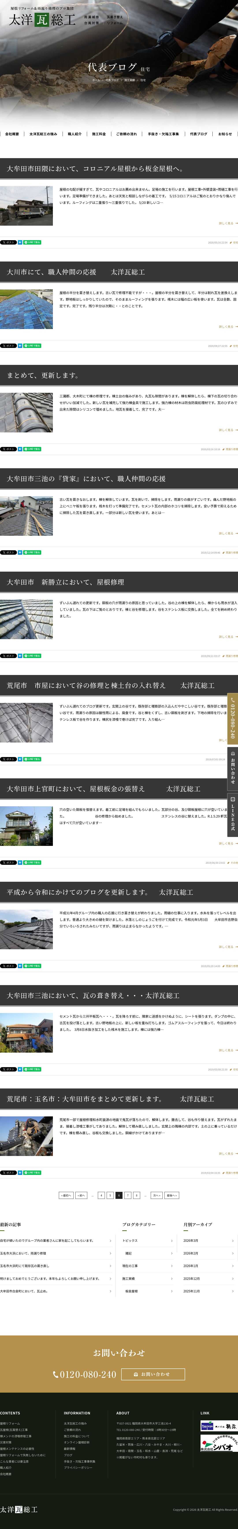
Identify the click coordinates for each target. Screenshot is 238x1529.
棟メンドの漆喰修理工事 (16, 1436)
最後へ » (172, 1195)
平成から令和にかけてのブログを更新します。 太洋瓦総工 (100, 892)
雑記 (128, 1253)
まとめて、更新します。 (44, 375)
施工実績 (128, 1278)
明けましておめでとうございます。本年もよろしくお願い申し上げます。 (50, 1278)
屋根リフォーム (10, 1423)
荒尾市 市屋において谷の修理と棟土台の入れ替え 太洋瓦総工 (111, 685)
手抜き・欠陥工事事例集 (79, 1461)
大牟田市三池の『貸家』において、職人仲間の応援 (86, 478)
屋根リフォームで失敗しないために (23, 1455)
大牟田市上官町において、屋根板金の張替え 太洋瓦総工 (104, 788)
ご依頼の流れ (126, 134)
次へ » (156, 1195)
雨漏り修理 (232, 449)
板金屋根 (131, 1291)
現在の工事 (130, 1266)
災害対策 (5, 1442)
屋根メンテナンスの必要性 (17, 1449)
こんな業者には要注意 (14, 1461)
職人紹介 (75, 134)
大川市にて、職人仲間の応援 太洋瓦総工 (76, 271)
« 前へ (81, 1195)
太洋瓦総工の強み (43, 134)
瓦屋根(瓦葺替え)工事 (14, 1430)
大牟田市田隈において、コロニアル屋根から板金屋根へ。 (97, 168)
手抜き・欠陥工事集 (163, 134)
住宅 (235, 242)
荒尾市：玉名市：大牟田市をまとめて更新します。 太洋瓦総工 (110, 1098)
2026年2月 (191, 1253)
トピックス (130, 1240)
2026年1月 (191, 1266)
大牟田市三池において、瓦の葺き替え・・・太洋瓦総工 (93, 995)
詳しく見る (228, 223)
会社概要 (12, 134)
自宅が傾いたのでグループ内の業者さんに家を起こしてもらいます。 (47, 1240)
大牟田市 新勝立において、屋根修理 (66, 582)
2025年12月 (192, 1278)
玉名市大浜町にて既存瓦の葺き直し (24, 1266)
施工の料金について (77, 1436)
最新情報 (69, 1449)
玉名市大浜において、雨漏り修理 (23, 1253)
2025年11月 (192, 1291)
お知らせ (225, 134)
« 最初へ (66, 1195)
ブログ (68, 1455)
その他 (234, 862)
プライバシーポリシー (78, 1467)
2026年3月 (191, 1240)
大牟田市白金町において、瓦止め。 (24, 1291)
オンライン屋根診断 (77, 1442)
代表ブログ (199, 134)
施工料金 (99, 134)
